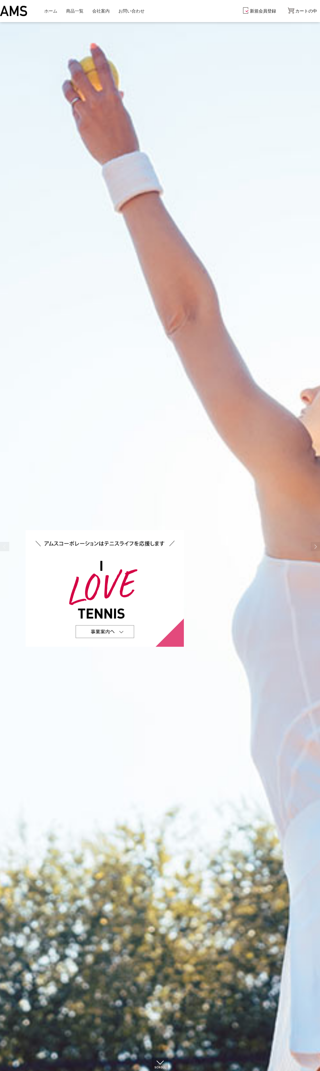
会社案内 (101, 10)
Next (315, 546)
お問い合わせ (131, 10)
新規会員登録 (263, 10)
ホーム (50, 10)
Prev (4, 546)
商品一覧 (74, 10)
